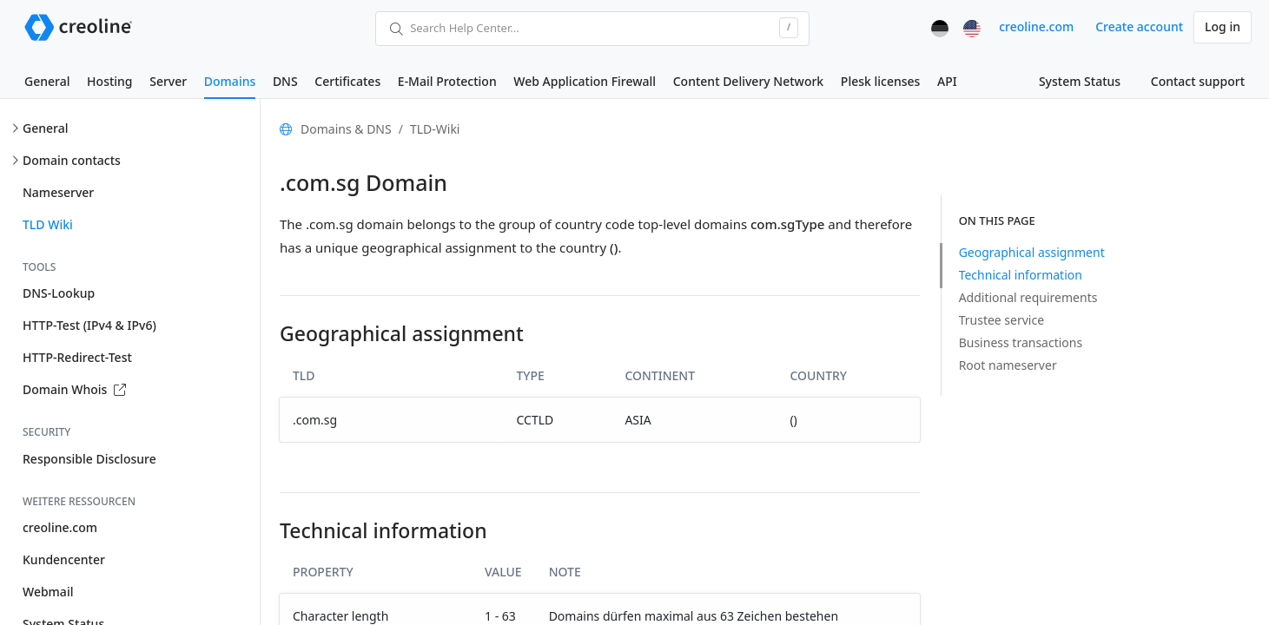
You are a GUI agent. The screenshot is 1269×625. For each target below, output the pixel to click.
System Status (1079, 81)
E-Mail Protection (447, 81)
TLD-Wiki (435, 129)
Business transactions (1021, 342)
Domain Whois (74, 389)
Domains (229, 81)
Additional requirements (1028, 297)
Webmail (48, 591)
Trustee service (1001, 320)
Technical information (1020, 274)
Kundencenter (64, 559)
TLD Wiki (48, 224)
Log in (1222, 26)
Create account (1139, 26)
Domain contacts (72, 160)
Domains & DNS (346, 129)
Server (168, 81)
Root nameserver (1008, 365)
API (947, 81)
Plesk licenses (881, 81)
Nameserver (58, 192)
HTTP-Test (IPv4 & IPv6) (89, 325)
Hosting (109, 81)
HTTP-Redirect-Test (77, 357)
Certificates (347, 81)
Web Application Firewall (584, 81)
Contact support (1198, 81)
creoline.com (1036, 26)
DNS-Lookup (59, 293)
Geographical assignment (1032, 252)
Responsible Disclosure (89, 459)
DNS (285, 81)
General (46, 81)
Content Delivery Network (748, 81)
